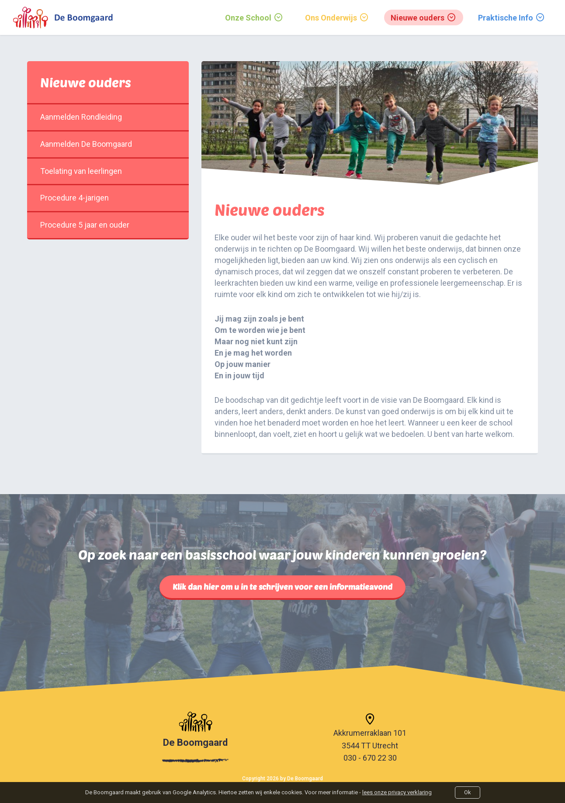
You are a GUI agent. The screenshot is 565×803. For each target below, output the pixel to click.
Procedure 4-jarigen (108, 197)
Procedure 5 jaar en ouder (108, 224)
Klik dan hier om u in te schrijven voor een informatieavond (282, 587)
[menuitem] (254, 17)
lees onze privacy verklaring (397, 792)
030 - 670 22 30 (370, 757)
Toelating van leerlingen (108, 171)
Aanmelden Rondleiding (108, 116)
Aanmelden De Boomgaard (108, 144)
